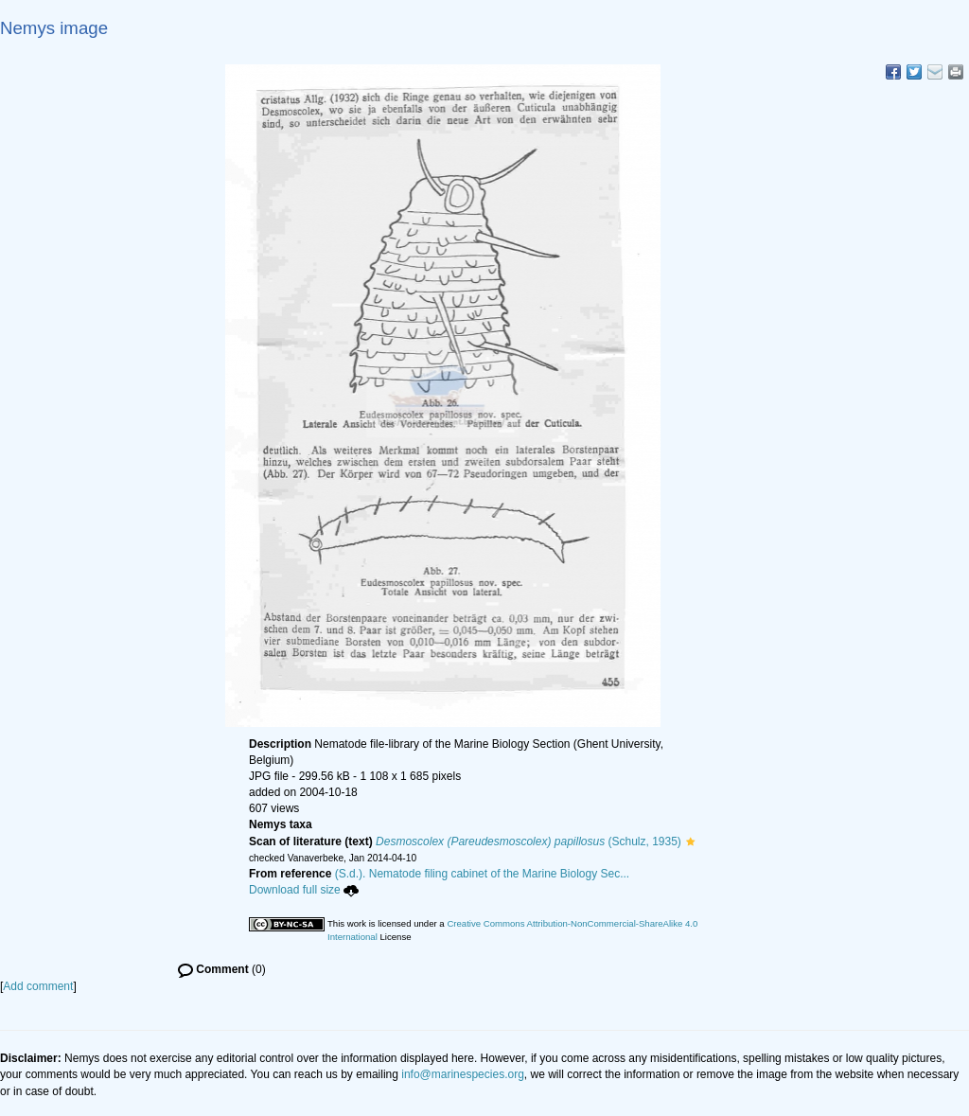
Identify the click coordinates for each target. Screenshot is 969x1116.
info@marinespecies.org (462, 1074)
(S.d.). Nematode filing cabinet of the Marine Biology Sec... (482, 873)
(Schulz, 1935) (528, 841)
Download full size (304, 889)
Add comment (38, 986)
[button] (690, 841)
